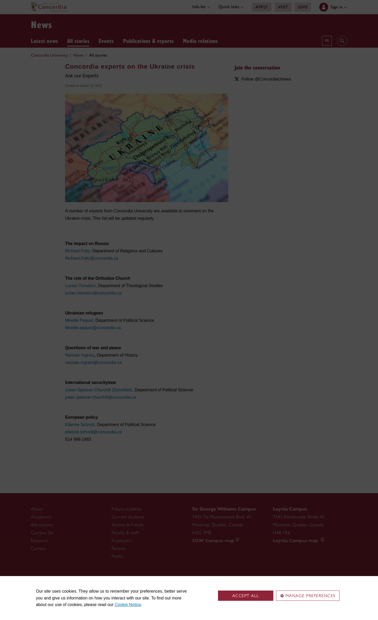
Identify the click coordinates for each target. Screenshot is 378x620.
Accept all (245, 595)
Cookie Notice (128, 604)
